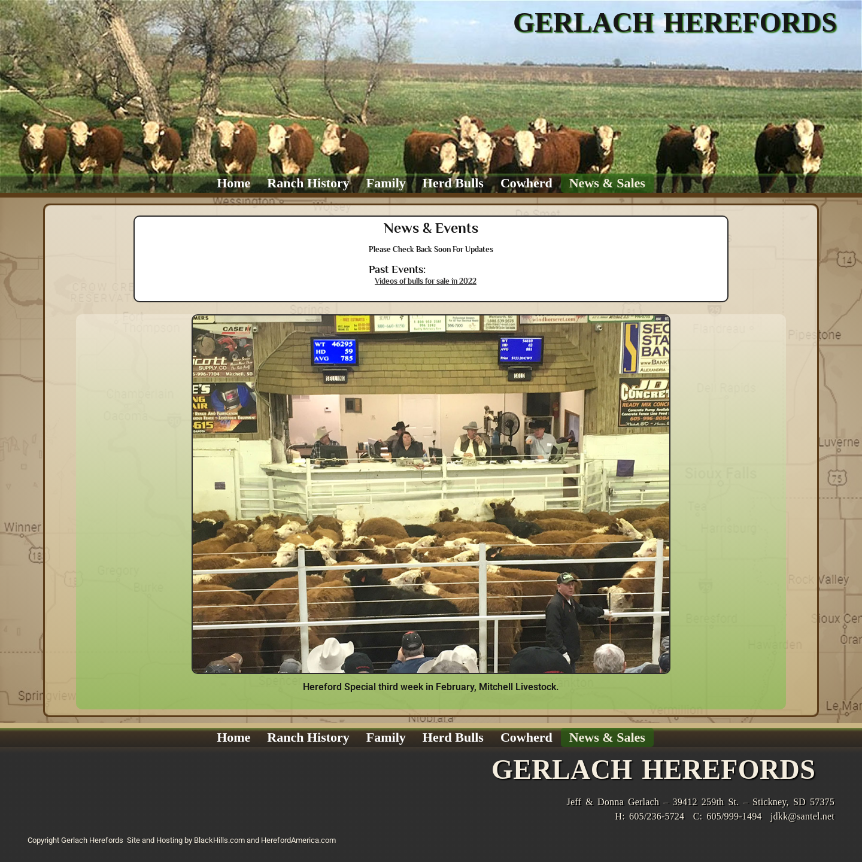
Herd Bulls (453, 182)
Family (386, 182)
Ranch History (308, 182)
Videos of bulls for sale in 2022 (425, 281)
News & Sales (607, 182)
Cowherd (526, 182)
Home (233, 182)
